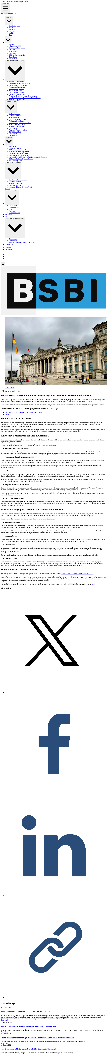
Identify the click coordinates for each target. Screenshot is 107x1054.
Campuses (8, 247)
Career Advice (9, 388)
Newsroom (8, 214)
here (93, 584)
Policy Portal (9, 244)
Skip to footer (23, 1)
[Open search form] (3, 264)
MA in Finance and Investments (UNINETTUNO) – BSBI (23, 412)
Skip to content (5, 1)
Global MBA (9, 414)
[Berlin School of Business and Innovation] (53, 314)
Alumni (7, 189)
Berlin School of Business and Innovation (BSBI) (77, 574)
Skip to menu (14, 1)
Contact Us (8, 249)
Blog (6, 216)
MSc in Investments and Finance (21, 577)
